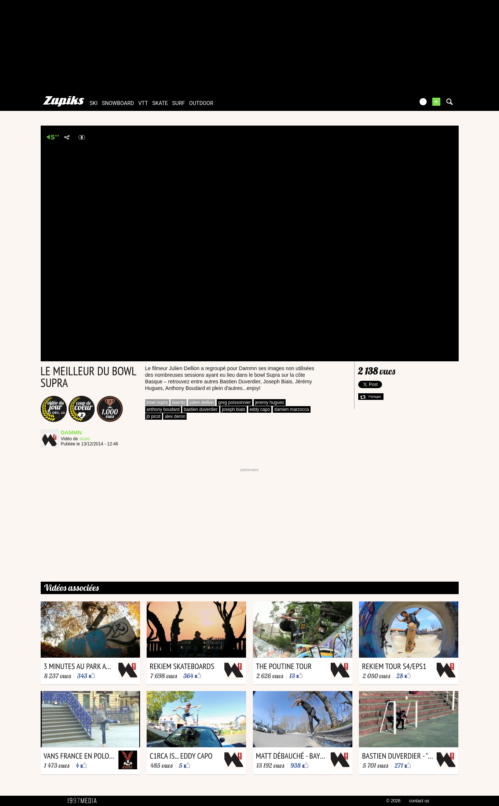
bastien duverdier (200, 409)
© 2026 (393, 800)
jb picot (154, 416)
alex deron (175, 416)
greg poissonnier (234, 402)
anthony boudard (163, 409)
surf (178, 103)
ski (94, 103)
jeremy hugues (269, 402)
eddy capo (260, 409)
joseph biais (233, 409)
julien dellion (202, 402)
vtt (143, 103)
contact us (419, 800)
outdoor (201, 103)
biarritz (178, 402)
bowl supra (157, 402)
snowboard (118, 103)
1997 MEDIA (84, 801)
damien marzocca (291, 409)
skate (160, 103)
